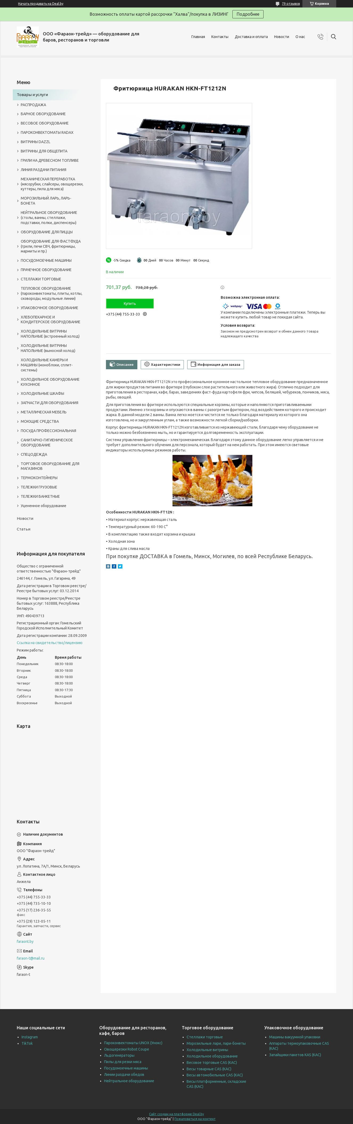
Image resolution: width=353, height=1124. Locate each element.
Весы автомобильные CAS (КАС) (215, 1075)
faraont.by (25, 941)
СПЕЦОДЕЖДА (34, 454)
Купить (130, 303)
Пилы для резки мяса (122, 1062)
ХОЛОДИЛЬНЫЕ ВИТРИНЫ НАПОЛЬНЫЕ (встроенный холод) (50, 333)
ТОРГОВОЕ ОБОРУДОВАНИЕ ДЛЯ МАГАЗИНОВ (50, 466)
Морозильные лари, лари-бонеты (216, 1043)
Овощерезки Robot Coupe (126, 1049)
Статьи (23, 529)
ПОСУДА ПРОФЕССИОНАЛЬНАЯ (48, 431)
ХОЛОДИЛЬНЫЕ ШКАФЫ (42, 393)
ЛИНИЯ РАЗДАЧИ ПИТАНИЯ (43, 170)
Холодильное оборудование (212, 1056)
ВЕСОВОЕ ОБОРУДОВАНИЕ (45, 123)
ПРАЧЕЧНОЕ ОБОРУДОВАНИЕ (46, 270)
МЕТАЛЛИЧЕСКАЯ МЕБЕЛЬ (44, 412)
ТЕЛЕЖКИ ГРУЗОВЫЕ (39, 487)
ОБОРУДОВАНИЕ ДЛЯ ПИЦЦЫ (47, 232)
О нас (300, 37)
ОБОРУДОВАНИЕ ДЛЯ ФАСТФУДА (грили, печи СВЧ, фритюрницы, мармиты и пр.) (51, 246)
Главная (198, 37)
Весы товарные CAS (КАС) (209, 1069)
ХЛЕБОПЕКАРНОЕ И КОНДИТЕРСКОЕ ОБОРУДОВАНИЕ (50, 319)
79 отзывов (291, 3)
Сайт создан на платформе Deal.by (176, 1114)
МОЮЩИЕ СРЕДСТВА (40, 421)
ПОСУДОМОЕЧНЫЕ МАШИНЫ (46, 260)
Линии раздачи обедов (124, 1074)
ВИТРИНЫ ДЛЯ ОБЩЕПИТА (44, 151)
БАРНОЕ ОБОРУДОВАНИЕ (43, 114)
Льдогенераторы (119, 1055)
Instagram (30, 1037)
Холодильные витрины (207, 1050)
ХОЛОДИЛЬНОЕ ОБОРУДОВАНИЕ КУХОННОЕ (50, 382)
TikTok (27, 1043)
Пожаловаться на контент (195, 1119)
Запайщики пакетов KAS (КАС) (295, 1055)
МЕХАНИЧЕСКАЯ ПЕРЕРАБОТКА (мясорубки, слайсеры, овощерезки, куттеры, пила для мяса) (52, 184)
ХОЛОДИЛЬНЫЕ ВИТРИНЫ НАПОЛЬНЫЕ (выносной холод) (48, 348)
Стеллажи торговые (205, 1037)
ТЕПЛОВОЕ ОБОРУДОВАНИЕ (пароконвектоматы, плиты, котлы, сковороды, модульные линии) (51, 293)
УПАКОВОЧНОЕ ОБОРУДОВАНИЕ (49, 308)
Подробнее (248, 14)
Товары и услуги (32, 94)
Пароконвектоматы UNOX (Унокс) (133, 1043)
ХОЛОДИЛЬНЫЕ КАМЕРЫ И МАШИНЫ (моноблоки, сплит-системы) (47, 365)
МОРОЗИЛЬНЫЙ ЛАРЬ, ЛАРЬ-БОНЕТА (46, 200)
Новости (281, 37)
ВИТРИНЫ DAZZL (35, 142)
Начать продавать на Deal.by (40, 3)
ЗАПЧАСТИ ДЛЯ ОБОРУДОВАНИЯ (49, 403)
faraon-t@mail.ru (30, 958)
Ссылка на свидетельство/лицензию (50, 643)
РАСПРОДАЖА (33, 105)
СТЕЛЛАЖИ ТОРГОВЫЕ (41, 279)
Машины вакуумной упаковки (294, 1037)
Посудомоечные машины (126, 1068)
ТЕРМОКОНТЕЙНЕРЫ (39, 478)
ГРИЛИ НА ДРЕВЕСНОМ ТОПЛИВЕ (50, 160)
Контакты (219, 37)
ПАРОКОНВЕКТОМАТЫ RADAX (47, 132)
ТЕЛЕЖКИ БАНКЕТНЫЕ (40, 496)
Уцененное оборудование (43, 506)
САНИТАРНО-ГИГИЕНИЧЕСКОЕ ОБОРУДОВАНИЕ (47, 442)
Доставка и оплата (251, 37)
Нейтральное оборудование (129, 1081)
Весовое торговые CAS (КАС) (212, 1062)
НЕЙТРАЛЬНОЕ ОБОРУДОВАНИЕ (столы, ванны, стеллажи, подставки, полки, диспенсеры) (49, 217)
